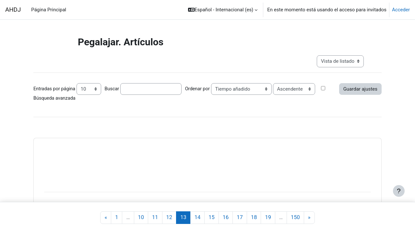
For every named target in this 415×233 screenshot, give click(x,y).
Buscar (113, 89)
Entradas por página (55, 89)
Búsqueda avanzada (55, 98)
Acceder (401, 10)
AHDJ (13, 9)
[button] (223, 9)
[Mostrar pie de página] (399, 191)
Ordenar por (200, 89)
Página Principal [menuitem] (48, 10)
